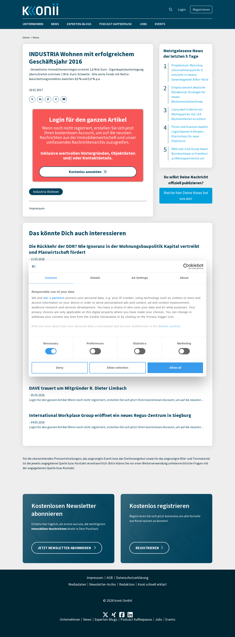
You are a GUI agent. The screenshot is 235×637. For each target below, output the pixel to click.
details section (169, 326)
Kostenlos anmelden (88, 171)
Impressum (36, 208)
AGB (109, 577)
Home (26, 37)
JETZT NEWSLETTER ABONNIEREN (67, 548)
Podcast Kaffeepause (115, 24)
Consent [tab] (51, 277)
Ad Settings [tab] (139, 277)
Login (182, 9)
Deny (59, 367)
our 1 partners (54, 297)
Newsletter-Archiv (102, 584)
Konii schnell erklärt (152, 584)
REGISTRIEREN (149, 548)
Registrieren (201, 9)
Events (160, 24)
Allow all (175, 367)
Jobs (143, 24)
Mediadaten (77, 584)
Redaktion (126, 584)
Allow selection (117, 367)
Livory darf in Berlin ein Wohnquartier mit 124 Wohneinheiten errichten (188, 114)
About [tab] (184, 277)
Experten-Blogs (79, 24)
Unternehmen (33, 24)
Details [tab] (95, 277)
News (55, 24)
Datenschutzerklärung (132, 577)
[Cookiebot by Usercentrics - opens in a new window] (186, 266)
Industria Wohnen (46, 191)
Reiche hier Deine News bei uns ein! (186, 195)
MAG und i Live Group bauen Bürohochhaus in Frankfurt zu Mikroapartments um (189, 153)
